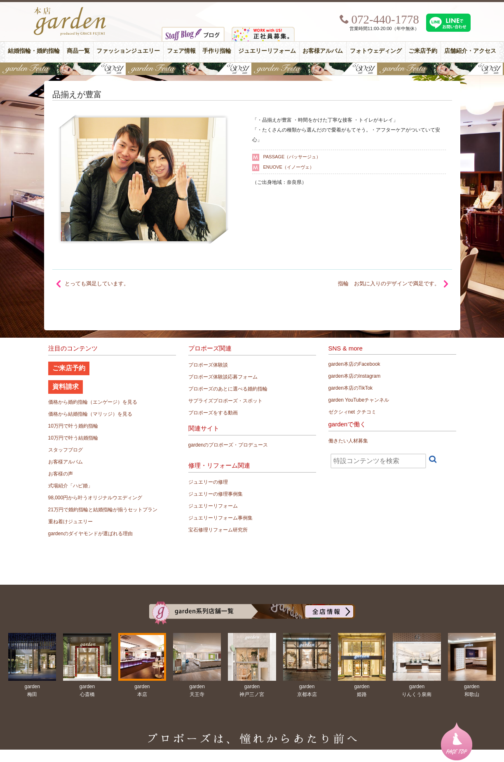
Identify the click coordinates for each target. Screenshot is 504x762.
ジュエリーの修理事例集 (215, 494)
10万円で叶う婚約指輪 (73, 426)
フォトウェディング (376, 51)
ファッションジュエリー (128, 51)
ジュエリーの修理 (208, 482)
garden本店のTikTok (350, 388)
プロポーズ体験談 (208, 365)
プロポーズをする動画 (213, 413)
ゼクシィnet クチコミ (352, 412)
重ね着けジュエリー (70, 521)
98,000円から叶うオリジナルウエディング (95, 498)
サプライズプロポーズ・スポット (225, 401)
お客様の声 (60, 474)
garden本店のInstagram (354, 376)
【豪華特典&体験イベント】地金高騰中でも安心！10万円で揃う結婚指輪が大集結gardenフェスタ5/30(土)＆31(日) (252, 69)
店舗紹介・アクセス (470, 51)
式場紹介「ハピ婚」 (70, 486)
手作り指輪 (216, 51)
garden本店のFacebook (354, 364)
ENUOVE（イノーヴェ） (288, 167)
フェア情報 (181, 51)
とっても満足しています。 (97, 283)
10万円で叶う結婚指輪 (73, 438)
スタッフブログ (65, 450)
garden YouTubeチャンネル (358, 400)
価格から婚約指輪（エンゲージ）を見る (92, 402)
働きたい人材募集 (348, 441)
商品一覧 (78, 51)
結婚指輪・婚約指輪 (34, 51)
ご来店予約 (422, 51)
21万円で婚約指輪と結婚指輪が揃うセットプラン (102, 510)
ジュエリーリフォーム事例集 (220, 518)
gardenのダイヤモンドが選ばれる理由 (90, 533)
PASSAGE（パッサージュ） (292, 156)
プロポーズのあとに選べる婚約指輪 (227, 389)
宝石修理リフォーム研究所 (218, 530)
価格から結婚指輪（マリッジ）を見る (90, 414)
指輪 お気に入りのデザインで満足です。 (389, 283)
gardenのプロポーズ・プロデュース (228, 445)
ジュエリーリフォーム (267, 51)
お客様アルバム (322, 51)
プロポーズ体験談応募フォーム (223, 377)
